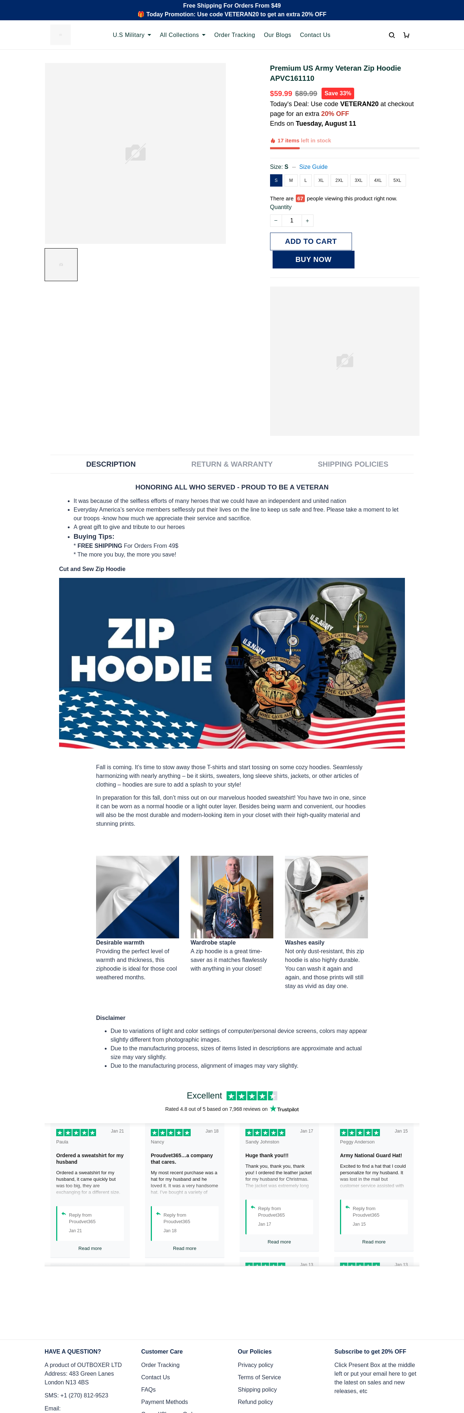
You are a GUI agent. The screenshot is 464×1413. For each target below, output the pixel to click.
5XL (397, 155)
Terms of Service (259, 1303)
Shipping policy (257, 1316)
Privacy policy (255, 1291)
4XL (378, 155)
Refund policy (255, 1328)
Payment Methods (164, 1328)
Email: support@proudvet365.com (80, 1338)
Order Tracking (234, 35)
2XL (339, 155)
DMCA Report (329, 1380)
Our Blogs (277, 35)
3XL (358, 155)
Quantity (281, 174)
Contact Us (315, 35)
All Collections (183, 35)
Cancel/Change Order (169, 1340)
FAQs (148, 1316)
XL (321, 155)
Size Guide (313, 142)
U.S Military (132, 35)
